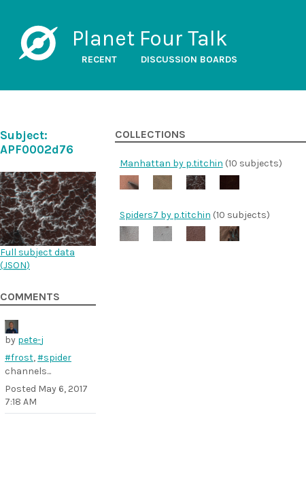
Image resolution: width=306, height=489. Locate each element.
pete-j (31, 340)
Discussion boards (189, 59)
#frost (19, 357)
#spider (54, 357)
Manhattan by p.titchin (171, 163)
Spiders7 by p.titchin (165, 215)
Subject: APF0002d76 (36, 142)
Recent (99, 59)
